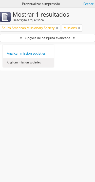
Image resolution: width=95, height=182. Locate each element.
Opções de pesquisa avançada (47, 38)
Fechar (88, 4)
